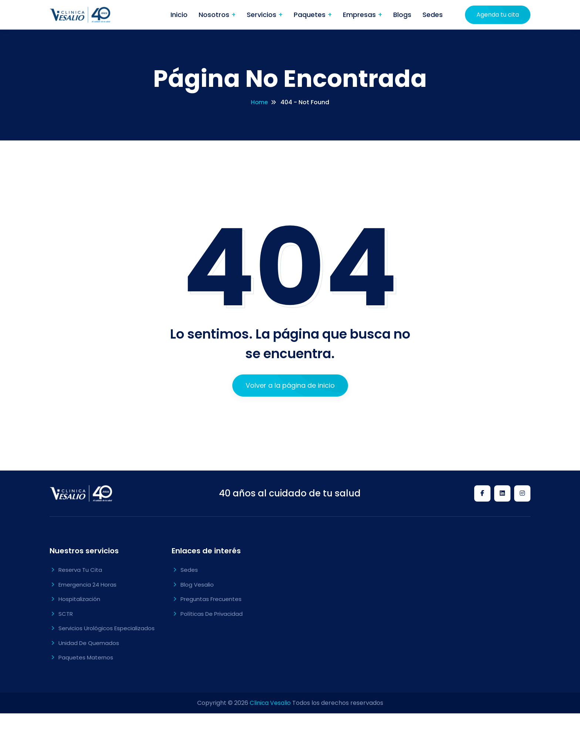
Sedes (432, 14)
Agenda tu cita (497, 14)
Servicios (262, 14)
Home (259, 102)
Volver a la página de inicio (290, 385)
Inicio (179, 14)
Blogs (402, 14)
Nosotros (215, 14)
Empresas (360, 14)
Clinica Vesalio (270, 703)
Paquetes (310, 14)
